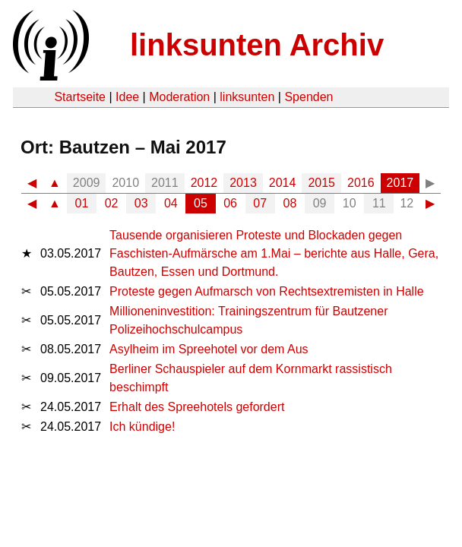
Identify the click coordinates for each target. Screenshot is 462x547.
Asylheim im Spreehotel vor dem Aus (208, 349)
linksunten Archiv (257, 45)
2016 (361, 182)
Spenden (308, 96)
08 (290, 203)
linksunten (247, 96)
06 (230, 203)
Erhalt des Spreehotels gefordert (196, 406)
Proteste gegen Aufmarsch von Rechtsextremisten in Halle (266, 291)
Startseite (80, 96)
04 (171, 203)
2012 (204, 182)
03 (141, 203)
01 (82, 203)
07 (260, 203)
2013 (243, 182)
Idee (127, 96)
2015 (321, 182)
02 (112, 203)
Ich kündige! (142, 426)
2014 (282, 182)
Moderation (179, 96)
